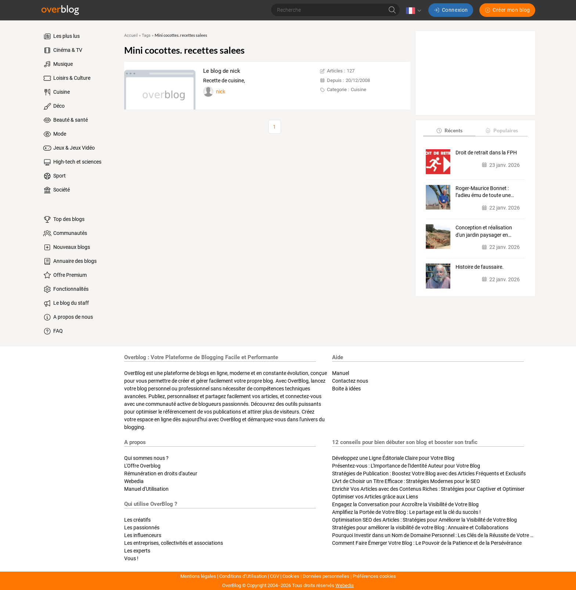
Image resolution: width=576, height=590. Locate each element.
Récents (449, 130)
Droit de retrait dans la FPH (486, 152)
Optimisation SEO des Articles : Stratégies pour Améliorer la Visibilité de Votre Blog (424, 520)
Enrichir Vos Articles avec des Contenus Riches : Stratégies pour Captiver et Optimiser (428, 489)
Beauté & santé (65, 120)
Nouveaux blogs (66, 247)
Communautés (64, 233)
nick (220, 91)
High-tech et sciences (71, 162)
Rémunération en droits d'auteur (160, 473)
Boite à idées (346, 388)
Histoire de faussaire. (480, 267)
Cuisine (56, 92)
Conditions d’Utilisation (243, 576)
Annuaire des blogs (69, 261)
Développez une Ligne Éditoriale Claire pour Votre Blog (393, 458)
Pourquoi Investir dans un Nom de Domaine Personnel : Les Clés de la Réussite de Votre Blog (436, 535)
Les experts (137, 551)
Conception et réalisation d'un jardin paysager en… (484, 231)
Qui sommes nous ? (146, 458)
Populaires (501, 130)
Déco (53, 106)
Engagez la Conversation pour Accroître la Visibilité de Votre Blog (405, 504)
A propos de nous (67, 317)
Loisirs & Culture (66, 78)
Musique (57, 64)
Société (56, 190)
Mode (54, 134)
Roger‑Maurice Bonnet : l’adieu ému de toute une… (485, 192)
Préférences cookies (374, 576)
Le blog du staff (65, 303)
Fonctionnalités (65, 289)
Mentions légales (198, 576)
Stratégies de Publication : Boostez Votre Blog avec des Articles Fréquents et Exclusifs (429, 473)
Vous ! (131, 558)
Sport (54, 176)
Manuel (340, 373)
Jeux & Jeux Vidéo (68, 148)
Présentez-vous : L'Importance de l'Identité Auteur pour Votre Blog (406, 466)
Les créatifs (137, 520)
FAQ (52, 331)
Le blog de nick (221, 71)
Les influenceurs (142, 535)
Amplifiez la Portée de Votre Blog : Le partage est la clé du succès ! (406, 512)
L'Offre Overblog (142, 466)
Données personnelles (326, 576)
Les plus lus (61, 36)
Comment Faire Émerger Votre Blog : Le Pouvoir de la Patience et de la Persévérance (427, 543)
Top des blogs (63, 219)
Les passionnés (141, 527)
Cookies (290, 576)
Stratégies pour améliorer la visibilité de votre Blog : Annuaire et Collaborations (420, 527)
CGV (274, 576)
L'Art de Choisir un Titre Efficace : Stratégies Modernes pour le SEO (406, 481)
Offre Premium (64, 275)
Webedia (134, 481)
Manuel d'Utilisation (146, 489)
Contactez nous (350, 381)
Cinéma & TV (62, 50)
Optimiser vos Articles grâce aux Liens (375, 497)
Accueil (131, 35)
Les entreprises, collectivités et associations (173, 543)
